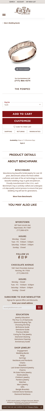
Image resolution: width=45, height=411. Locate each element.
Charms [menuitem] (22, 370)
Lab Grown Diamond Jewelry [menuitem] (22, 367)
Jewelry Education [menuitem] (22, 317)
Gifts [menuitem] (22, 387)
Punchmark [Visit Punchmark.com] (34, 402)
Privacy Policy (33, 407)
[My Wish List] (31, 2)
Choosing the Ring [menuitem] (22, 324)
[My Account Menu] (20, 2)
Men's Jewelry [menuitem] (22, 384)
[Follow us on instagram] (22, 257)
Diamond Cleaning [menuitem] (22, 336)
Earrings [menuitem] (22, 358)
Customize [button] (22, 121)
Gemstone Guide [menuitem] (22, 329)
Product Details (22, 154)
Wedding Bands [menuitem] (22, 353)
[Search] (12, 2)
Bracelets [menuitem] (22, 365)
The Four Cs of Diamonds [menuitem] (22, 320)
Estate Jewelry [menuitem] (22, 375)
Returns (21, 131)
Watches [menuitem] (22, 382)
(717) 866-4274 (22, 80)
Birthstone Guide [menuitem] (22, 327)
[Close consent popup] (41, 407)
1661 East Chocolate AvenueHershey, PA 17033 (22, 270)
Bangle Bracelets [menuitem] (22, 389)
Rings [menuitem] (22, 355)
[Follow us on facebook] (19, 257)
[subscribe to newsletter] (39, 307)
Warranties (35, 131)
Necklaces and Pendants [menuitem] (22, 360)
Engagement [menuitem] (22, 351)
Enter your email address (22, 303)
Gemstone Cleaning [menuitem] (22, 339)
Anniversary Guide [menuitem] (22, 341)
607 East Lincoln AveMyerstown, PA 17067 (22, 227)
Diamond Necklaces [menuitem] (22, 394)
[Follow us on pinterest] (26, 257)
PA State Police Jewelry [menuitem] (22, 372)
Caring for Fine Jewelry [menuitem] (22, 334)
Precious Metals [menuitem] (22, 332)
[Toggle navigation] (4, 13)
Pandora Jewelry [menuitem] (22, 380)
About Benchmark (22, 161)
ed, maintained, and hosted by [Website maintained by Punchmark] (20, 402)
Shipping (8, 131)
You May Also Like (22, 204)
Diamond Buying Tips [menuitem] (22, 322)
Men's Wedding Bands (12, 23)
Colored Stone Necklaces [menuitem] (22, 392)
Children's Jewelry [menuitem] (22, 377)
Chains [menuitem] (22, 363)
